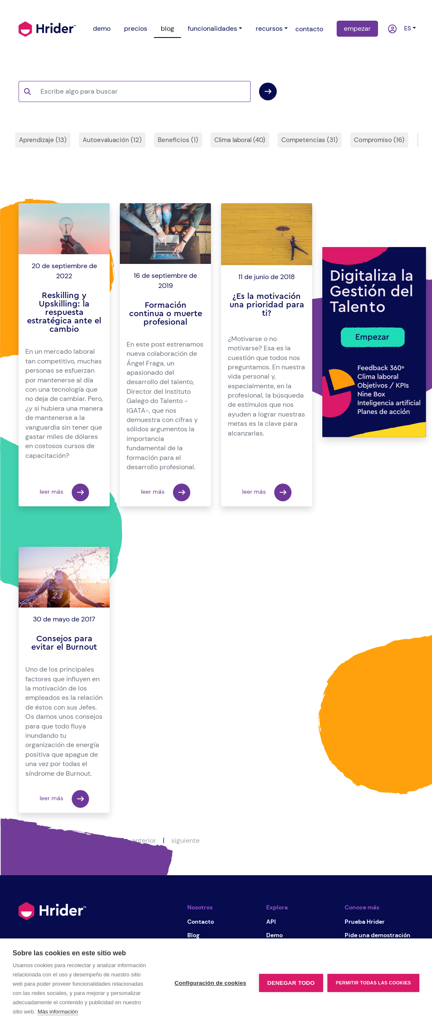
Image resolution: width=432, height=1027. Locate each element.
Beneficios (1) (178, 140)
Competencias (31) (309, 140)
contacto (309, 28)
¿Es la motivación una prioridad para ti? (267, 304)
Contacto (200, 921)
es (406, 28)
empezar (357, 28)
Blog (193, 935)
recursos (269, 28)
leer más (64, 492)
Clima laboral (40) (239, 140)
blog (167, 28)
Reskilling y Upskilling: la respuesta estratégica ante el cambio (64, 312)
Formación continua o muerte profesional (165, 313)
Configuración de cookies (210, 983)
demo (102, 28)
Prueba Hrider (365, 921)
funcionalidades (212, 28)
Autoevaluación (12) (112, 140)
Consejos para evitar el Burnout (64, 642)
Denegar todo (291, 983)
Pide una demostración (377, 935)
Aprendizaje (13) (43, 140)
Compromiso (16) (379, 140)
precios (135, 28)
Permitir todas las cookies (373, 982)
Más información (58, 1011)
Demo (274, 935)
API (271, 921)
